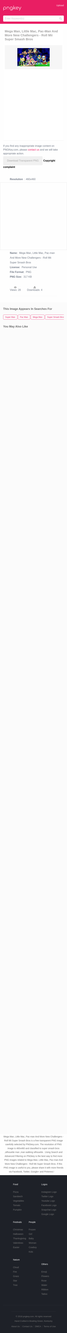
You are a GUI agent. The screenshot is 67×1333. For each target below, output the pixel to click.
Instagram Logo (49, 1192)
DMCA (38, 1326)
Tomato (16, 1205)
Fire (15, 1271)
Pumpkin (17, 1209)
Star (15, 1280)
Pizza (15, 1192)
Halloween (18, 1234)
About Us (15, 1326)
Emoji (44, 1271)
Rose (44, 1280)
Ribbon (44, 1289)
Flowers (45, 1276)
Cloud (16, 1267)
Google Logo (47, 1214)
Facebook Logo (49, 1205)
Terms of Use (50, 1326)
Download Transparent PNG (23, 160)
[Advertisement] (33, 104)
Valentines (18, 1243)
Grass (16, 1276)
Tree (15, 1285)
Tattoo (44, 1294)
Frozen (32, 1229)
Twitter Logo (47, 1196)
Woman (32, 1243)
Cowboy (33, 1247)
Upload (60, 5)
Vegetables (18, 1201)
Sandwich (18, 1196)
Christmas (18, 1229)
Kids (31, 1252)
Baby (31, 1238)
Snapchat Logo (48, 1209)
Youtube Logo (48, 1201)
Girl (30, 1234)
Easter (16, 1247)
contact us (33, 149)
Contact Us (27, 1326)
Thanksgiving (19, 1238)
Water (44, 1285)
